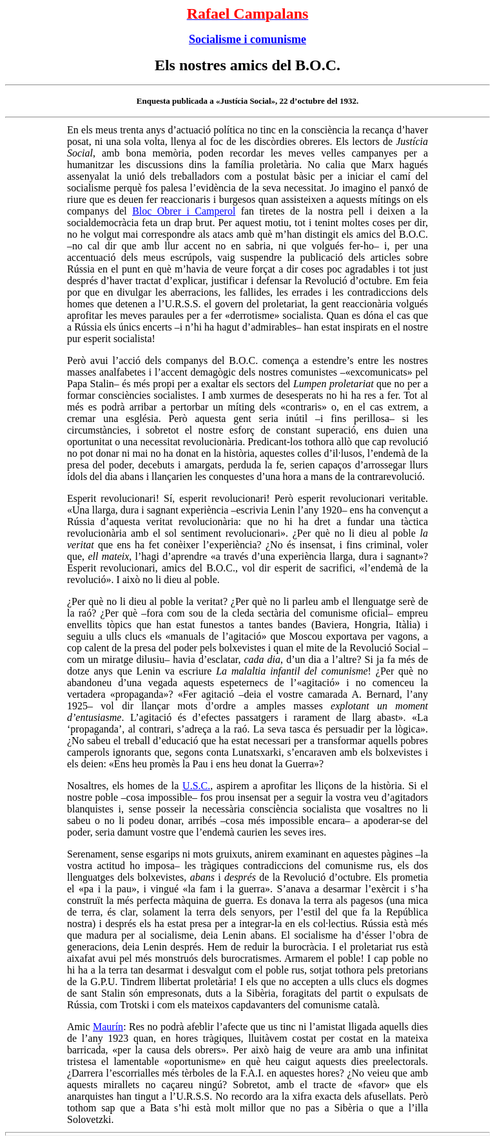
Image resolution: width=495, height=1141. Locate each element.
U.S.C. (196, 785)
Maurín (108, 1026)
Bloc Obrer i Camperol (183, 211)
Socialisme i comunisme (247, 39)
